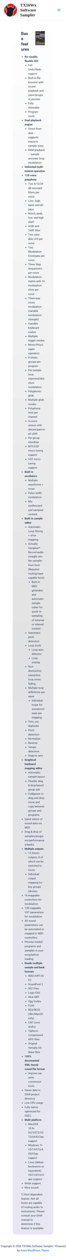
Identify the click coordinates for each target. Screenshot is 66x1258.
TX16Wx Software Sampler (28, 10)
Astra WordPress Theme (34, 1250)
